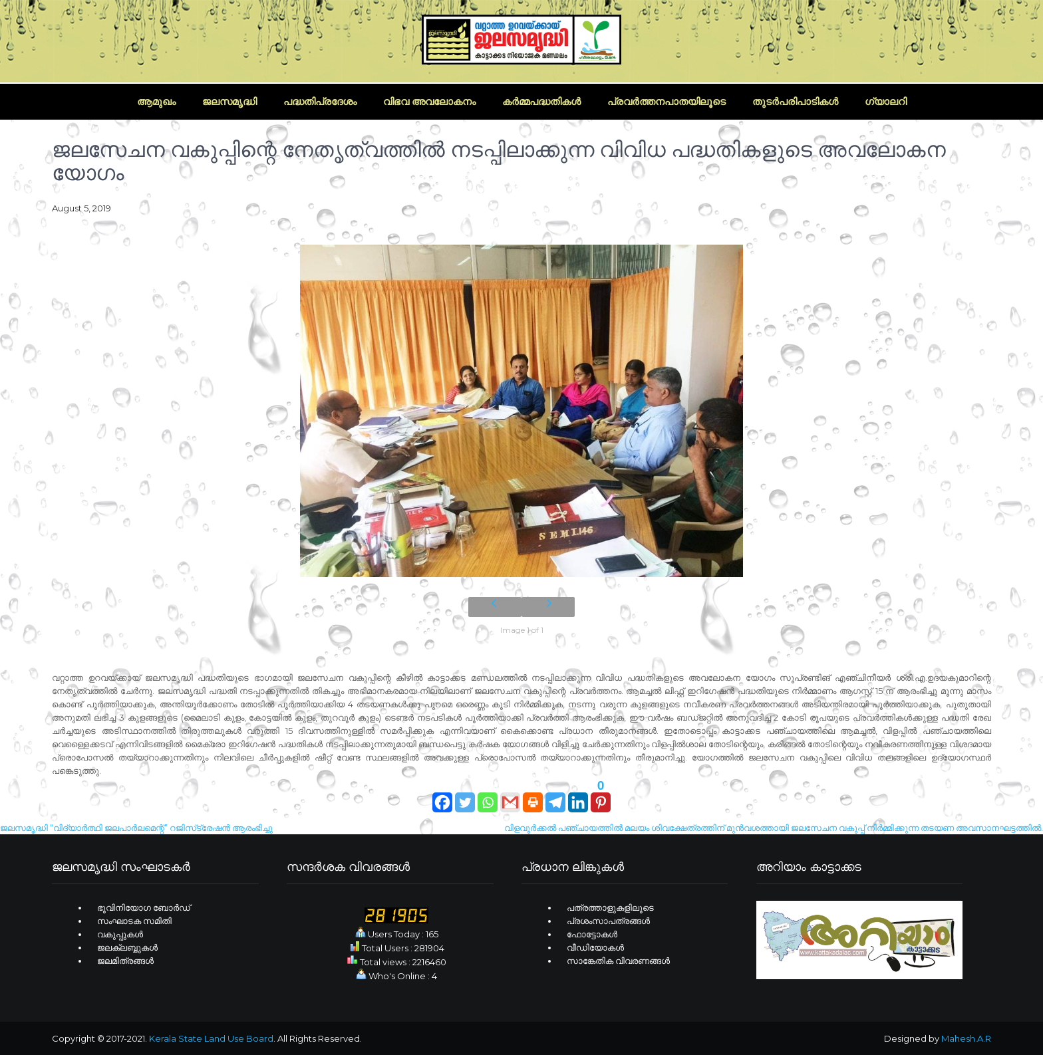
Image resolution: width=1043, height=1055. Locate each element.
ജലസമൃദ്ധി (229, 101)
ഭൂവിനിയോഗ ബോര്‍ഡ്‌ (143, 907)
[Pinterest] (601, 795)
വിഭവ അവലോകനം (429, 101)
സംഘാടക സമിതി (134, 920)
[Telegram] (555, 795)
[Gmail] (510, 795)
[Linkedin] (578, 795)
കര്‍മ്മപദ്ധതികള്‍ (541, 101)
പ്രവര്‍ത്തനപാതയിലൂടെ (666, 101)
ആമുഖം (156, 101)
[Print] (533, 795)
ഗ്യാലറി (886, 101)
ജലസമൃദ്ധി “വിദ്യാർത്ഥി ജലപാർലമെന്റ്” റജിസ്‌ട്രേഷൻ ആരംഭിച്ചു (136, 827)
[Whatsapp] (488, 795)
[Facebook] (442, 795)
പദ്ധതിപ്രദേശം (320, 101)
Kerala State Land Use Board (211, 1038)
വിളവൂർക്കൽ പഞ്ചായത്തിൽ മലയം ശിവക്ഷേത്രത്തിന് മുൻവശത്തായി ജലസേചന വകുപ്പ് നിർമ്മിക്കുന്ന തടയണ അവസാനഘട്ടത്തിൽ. (773, 827)
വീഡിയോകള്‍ (595, 947)
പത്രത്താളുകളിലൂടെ (610, 907)
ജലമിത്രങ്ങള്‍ (125, 960)
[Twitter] (465, 795)
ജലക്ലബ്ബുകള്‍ (127, 947)
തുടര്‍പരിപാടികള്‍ (795, 101)
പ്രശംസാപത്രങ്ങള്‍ (608, 920)
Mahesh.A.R (966, 1038)
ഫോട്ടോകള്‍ (592, 934)
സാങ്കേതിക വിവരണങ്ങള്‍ (618, 960)
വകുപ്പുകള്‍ (120, 934)
